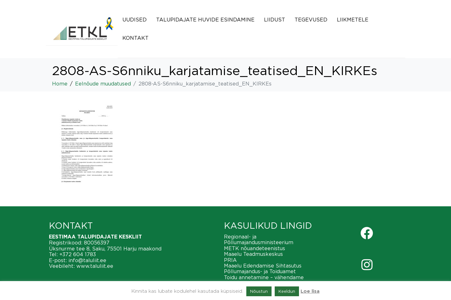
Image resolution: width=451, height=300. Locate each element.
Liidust (274, 19)
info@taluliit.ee (87, 260)
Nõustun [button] (259, 291)
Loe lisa (310, 291)
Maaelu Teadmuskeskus (253, 254)
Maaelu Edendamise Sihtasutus (263, 265)
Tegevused (311, 19)
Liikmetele (352, 19)
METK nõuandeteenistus (254, 248)
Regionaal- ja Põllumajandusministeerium (258, 239)
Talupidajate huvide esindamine (205, 19)
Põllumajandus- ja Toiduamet (260, 271)
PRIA (230, 260)
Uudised (134, 19)
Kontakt (135, 38)
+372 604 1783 (77, 254)
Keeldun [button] (286, 291)
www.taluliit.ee (94, 266)
